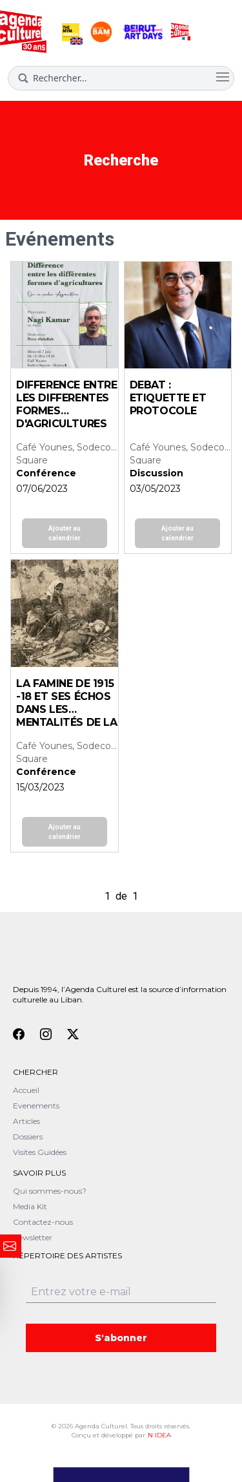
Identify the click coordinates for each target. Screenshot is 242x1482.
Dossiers (28, 1136)
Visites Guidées (39, 1152)
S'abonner (121, 1338)
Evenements (36, 1105)
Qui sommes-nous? (49, 1191)
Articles (26, 1121)
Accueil (26, 1090)
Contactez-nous (43, 1222)
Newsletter (32, 1237)
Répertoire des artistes (67, 1255)
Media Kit (30, 1206)
